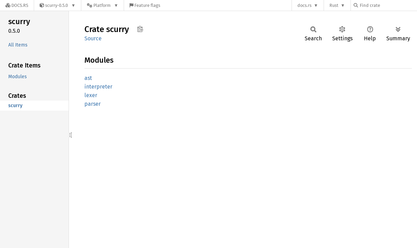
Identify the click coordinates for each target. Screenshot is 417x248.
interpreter (98, 86)
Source (93, 38)
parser (92, 104)
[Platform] (102, 5)
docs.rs (304, 5)
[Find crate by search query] (388, 5)
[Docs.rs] (17, 5)
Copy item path (140, 29)
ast (88, 78)
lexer (90, 95)
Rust (333, 5)
